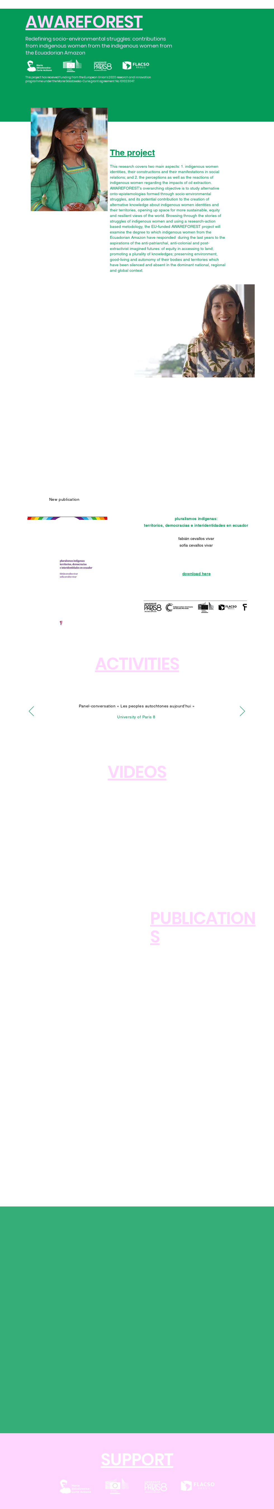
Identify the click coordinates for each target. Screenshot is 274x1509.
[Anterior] (31, 711)
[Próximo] (242, 711)
